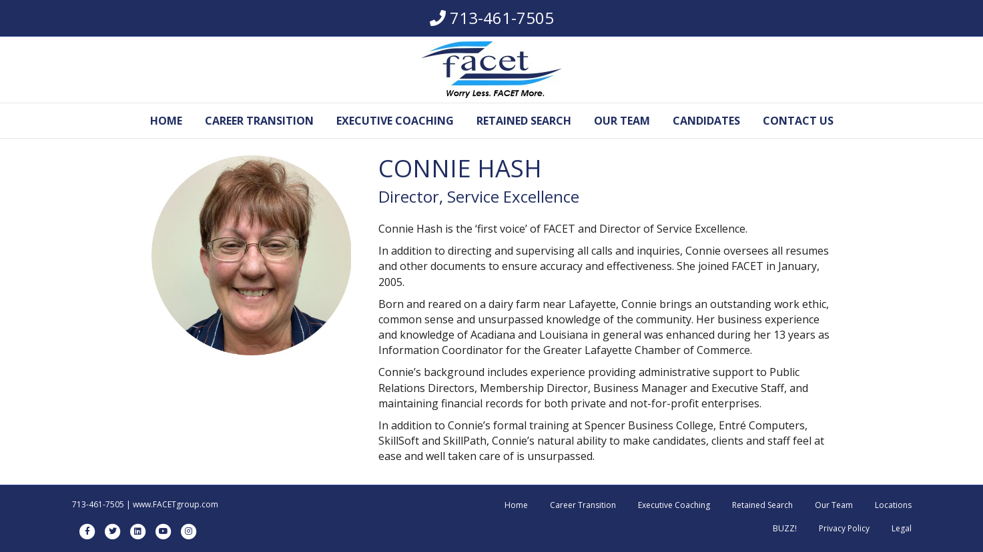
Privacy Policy (844, 528)
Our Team (622, 120)
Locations (893, 505)
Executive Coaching (395, 120)
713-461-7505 (502, 18)
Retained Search (523, 120)
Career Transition (259, 120)
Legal (902, 528)
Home (166, 120)
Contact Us (798, 120)
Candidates (706, 120)
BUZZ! (785, 528)
